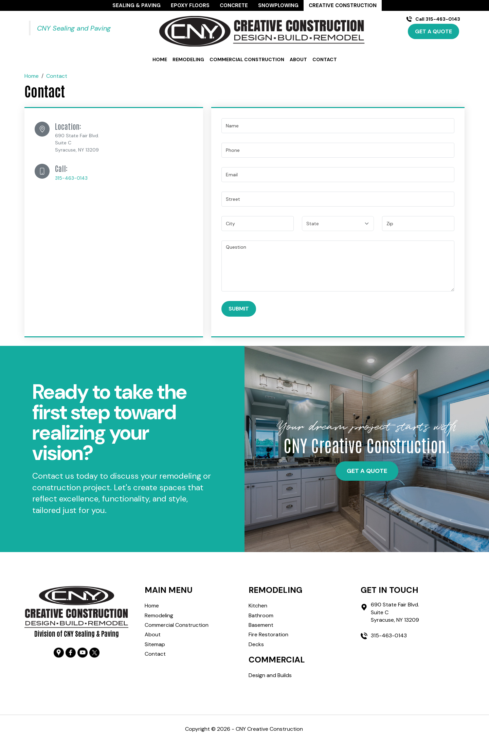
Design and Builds (270, 675)
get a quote (367, 471)
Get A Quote (433, 31)
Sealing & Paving (136, 5)
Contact (324, 60)
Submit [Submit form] (239, 308)
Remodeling (188, 60)
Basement (261, 625)
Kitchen (258, 605)
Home (159, 60)
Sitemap (155, 644)
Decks (256, 644)
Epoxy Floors (190, 5)
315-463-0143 (71, 178)
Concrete (234, 5)
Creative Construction (343, 5)
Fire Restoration (268, 634)
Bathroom (261, 615)
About (298, 60)
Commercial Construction (247, 60)
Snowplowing (278, 5)
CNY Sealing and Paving (74, 28)
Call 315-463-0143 (437, 19)
